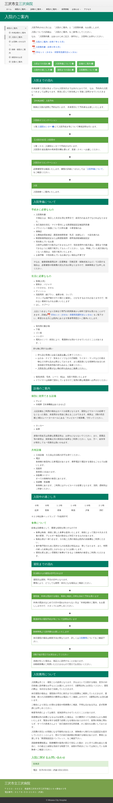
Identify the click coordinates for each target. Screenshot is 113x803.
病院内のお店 (15, 57)
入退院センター (46, 127)
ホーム (9, 9)
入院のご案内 (15, 37)
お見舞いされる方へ (17, 43)
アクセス (87, 9)
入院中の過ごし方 (43, 70)
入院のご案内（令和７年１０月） (49, 42)
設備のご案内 (86, 64)
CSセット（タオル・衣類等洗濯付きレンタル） (55, 52)
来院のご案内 (51, 9)
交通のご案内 (15, 62)
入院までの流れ (42, 64)
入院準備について (64, 64)
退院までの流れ (65, 70)
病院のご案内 (20, 9)
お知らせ (75, 9)
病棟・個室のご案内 (17, 51)
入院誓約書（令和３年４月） (47, 47)
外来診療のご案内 (17, 33)
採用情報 (65, 9)
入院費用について (88, 70)
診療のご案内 (35, 9)
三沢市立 (19, 4)
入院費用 (83, 638)
